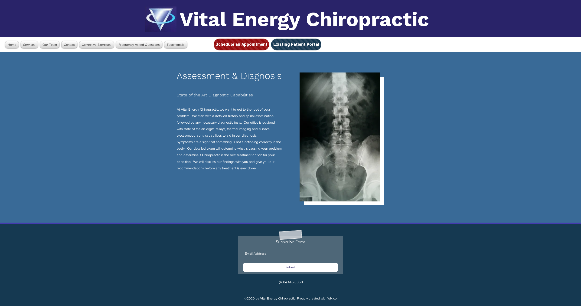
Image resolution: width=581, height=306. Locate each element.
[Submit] (290, 267)
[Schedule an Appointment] (241, 44)
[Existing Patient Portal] (296, 44)
